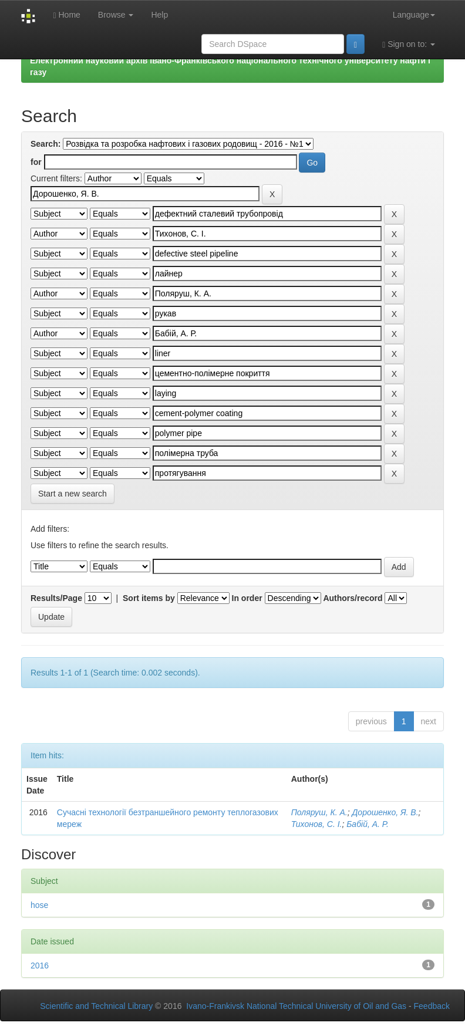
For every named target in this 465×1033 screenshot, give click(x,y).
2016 (40, 965)
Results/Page (56, 598)
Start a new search (72, 493)
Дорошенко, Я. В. (385, 812)
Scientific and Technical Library (96, 1006)
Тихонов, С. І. (316, 824)
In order (247, 598)
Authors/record (352, 598)
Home (66, 15)
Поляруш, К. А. (319, 812)
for (36, 162)
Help (159, 14)
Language (414, 14)
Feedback (432, 1006)
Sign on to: (408, 44)
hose (39, 905)
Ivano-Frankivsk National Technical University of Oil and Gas (296, 1006)
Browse (116, 14)
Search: (45, 143)
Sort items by (149, 598)
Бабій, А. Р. (367, 824)
